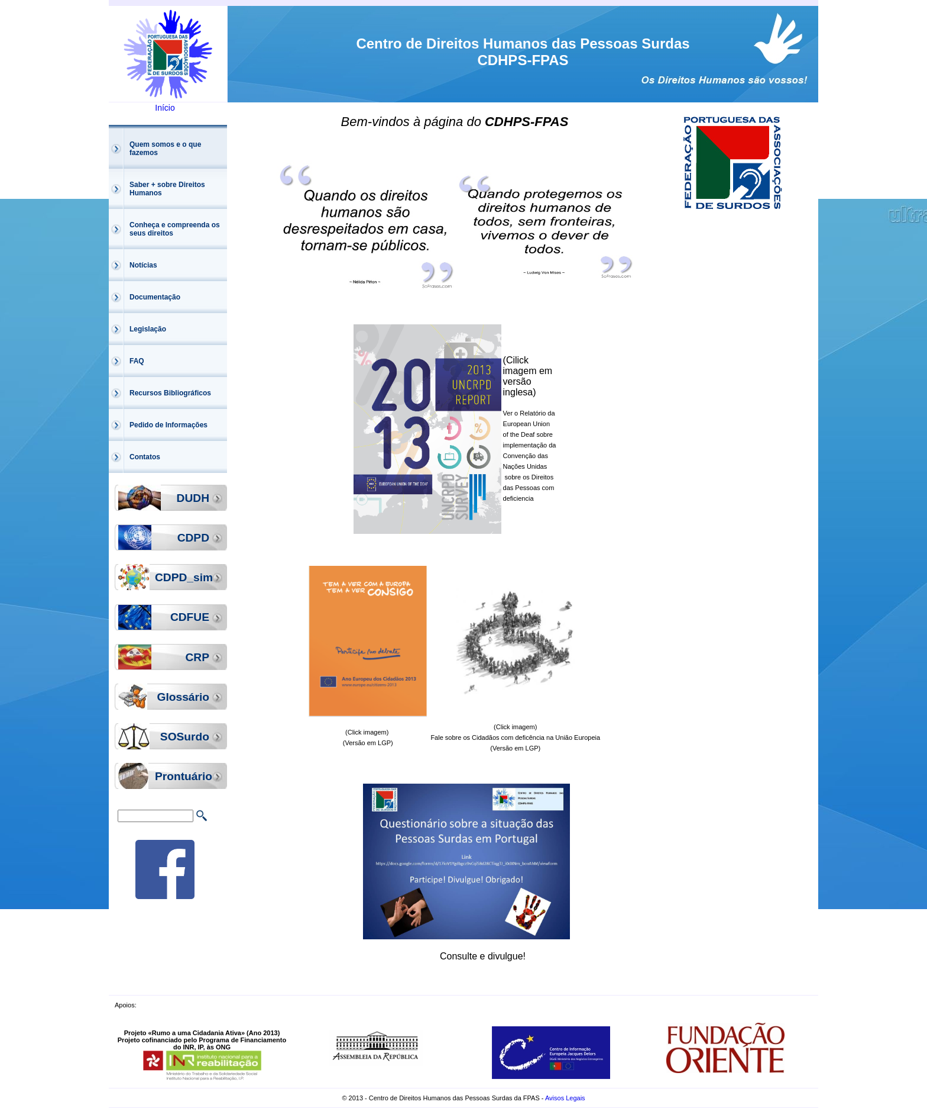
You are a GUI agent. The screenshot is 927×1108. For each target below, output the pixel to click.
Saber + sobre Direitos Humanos (167, 189)
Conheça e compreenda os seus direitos (174, 229)
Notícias (143, 265)
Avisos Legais (565, 1097)
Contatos (144, 457)
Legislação (147, 329)
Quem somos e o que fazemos (165, 148)
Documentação (154, 297)
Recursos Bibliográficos (170, 393)
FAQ (136, 361)
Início (164, 107)
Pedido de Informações (168, 425)
